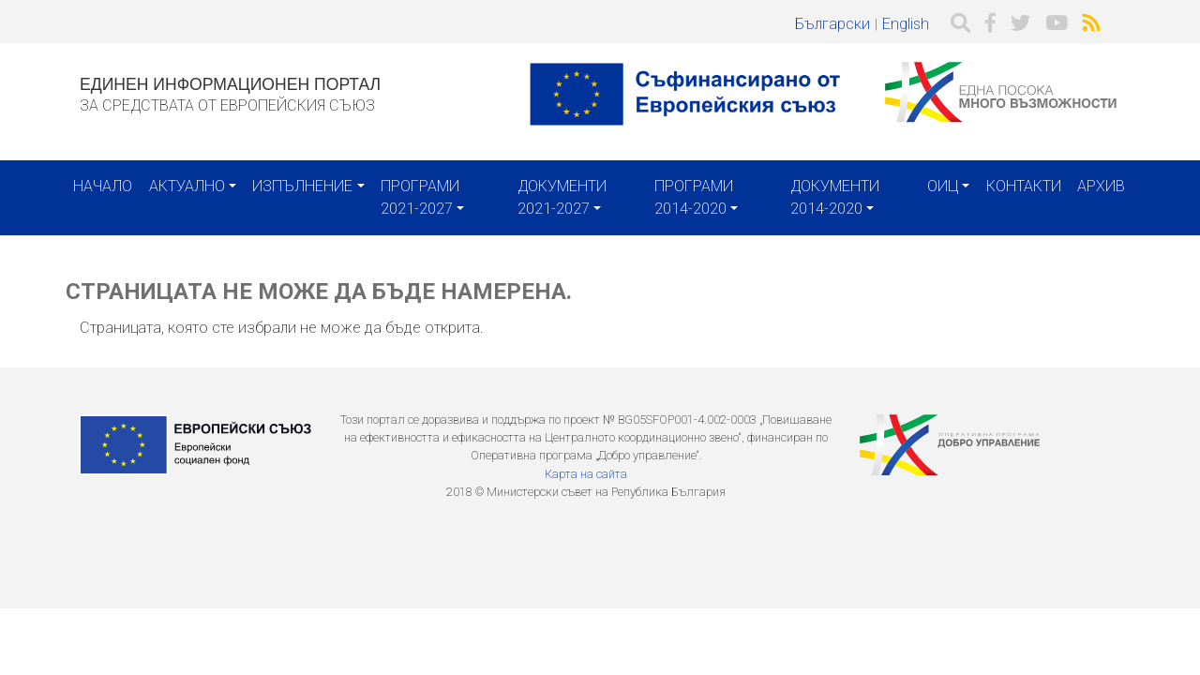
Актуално (187, 186)
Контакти (1023, 186)
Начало (102, 186)
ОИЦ (942, 186)
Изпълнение (302, 186)
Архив (1101, 186)
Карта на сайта (586, 474)
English (905, 24)
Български (832, 24)
